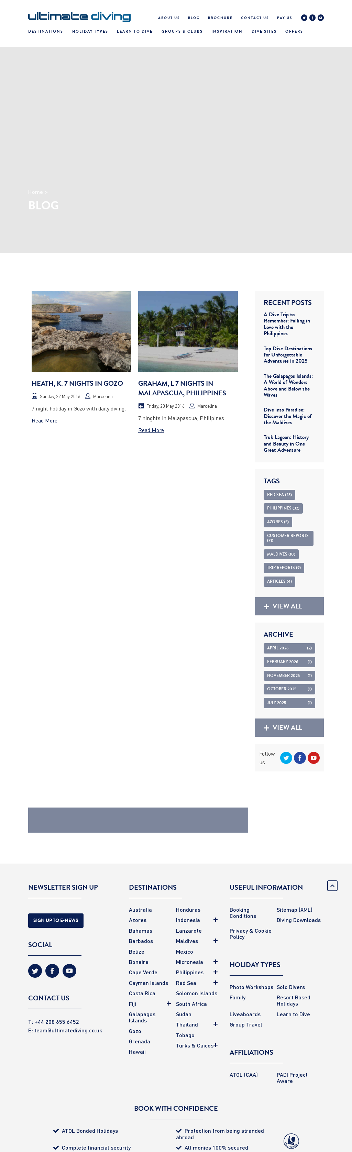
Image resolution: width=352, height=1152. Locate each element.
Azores (137, 919)
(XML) (305, 909)
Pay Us (284, 17)
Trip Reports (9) (284, 567)
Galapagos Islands (142, 1017)
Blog (194, 17)
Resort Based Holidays (293, 1000)
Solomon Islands (196, 993)
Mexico (184, 951)
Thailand (187, 1024)
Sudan (183, 1014)
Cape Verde (143, 972)
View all (283, 606)
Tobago (185, 1035)
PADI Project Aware (292, 1077)
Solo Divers (291, 986)
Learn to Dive (293, 1014)
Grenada (139, 1041)
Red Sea (186, 982)
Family (237, 997)
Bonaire (138, 961)
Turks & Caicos (194, 1045)
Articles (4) (279, 581)
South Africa (191, 1003)
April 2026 (289, 648)
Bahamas (140, 930)
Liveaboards (245, 1014)
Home (35, 192)
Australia (140, 909)
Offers (294, 31)
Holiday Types (90, 31)
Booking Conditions (243, 912)
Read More (44, 420)
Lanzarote (189, 930)
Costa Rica (142, 993)
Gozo (135, 1030)
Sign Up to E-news (55, 920)
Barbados (141, 940)
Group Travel (246, 1024)
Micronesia (189, 961)
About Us (169, 17)
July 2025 (289, 703)
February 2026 (289, 662)
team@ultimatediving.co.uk (68, 1030)
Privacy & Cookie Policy (251, 933)
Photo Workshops (251, 986)
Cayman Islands (148, 982)
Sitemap (287, 909)
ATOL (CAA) (244, 1074)
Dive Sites (264, 31)
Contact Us (255, 17)
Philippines (190, 972)
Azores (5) (278, 522)
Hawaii (137, 1051)
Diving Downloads (299, 919)
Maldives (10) (281, 554)
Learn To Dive (135, 31)
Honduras (188, 909)
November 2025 (289, 675)
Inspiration (227, 31)
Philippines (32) (283, 508)
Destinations (45, 31)
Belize (136, 951)
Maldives (187, 940)
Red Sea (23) (279, 495)
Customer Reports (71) (288, 538)
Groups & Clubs (182, 31)
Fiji (132, 1003)
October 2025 (289, 689)
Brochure (220, 17)
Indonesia (188, 919)
